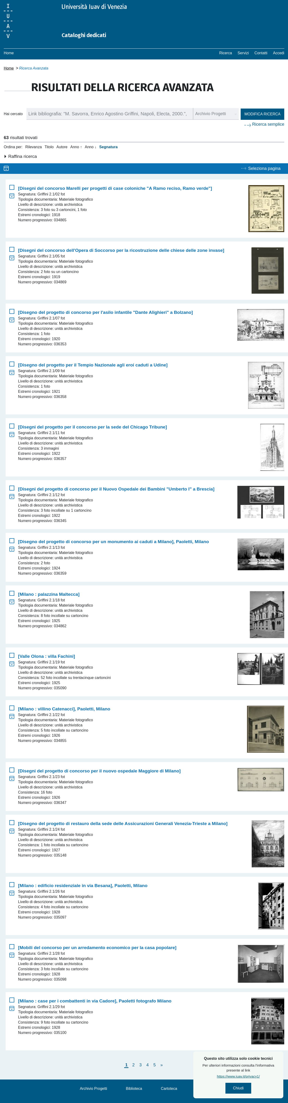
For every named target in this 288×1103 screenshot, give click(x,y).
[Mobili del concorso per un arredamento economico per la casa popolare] (97, 947)
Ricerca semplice (268, 124)
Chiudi (239, 1089)
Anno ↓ (91, 147)
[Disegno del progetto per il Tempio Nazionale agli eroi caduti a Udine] (93, 364)
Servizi (243, 53)
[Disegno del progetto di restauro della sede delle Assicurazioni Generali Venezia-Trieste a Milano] (123, 823)
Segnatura (108, 147)
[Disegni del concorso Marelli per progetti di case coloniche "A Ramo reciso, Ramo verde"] (115, 188)
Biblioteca (134, 1089)
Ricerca (225, 53)
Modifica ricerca (262, 114)
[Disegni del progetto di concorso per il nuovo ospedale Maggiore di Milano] (99, 770)
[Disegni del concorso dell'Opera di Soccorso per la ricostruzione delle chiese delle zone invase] (121, 250)
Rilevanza (33, 147)
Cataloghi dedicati (90, 35)
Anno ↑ (76, 147)
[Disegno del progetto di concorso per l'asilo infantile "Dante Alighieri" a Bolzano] (105, 312)
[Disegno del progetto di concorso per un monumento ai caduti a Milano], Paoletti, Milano (113, 541)
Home (9, 53)
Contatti (260, 53)
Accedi (278, 53)
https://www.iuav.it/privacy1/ (239, 1078)
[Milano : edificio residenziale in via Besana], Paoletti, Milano (82, 885)
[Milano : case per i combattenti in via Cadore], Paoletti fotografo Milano (95, 1000)
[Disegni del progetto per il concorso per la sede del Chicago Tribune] (92, 427)
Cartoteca (169, 1089)
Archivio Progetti (93, 1089)
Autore (61, 147)
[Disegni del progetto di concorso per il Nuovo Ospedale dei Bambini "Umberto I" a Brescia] (116, 489)
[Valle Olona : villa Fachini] (46, 656)
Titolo (49, 147)
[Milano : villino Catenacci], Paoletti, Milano (64, 708)
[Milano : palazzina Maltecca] (48, 594)
